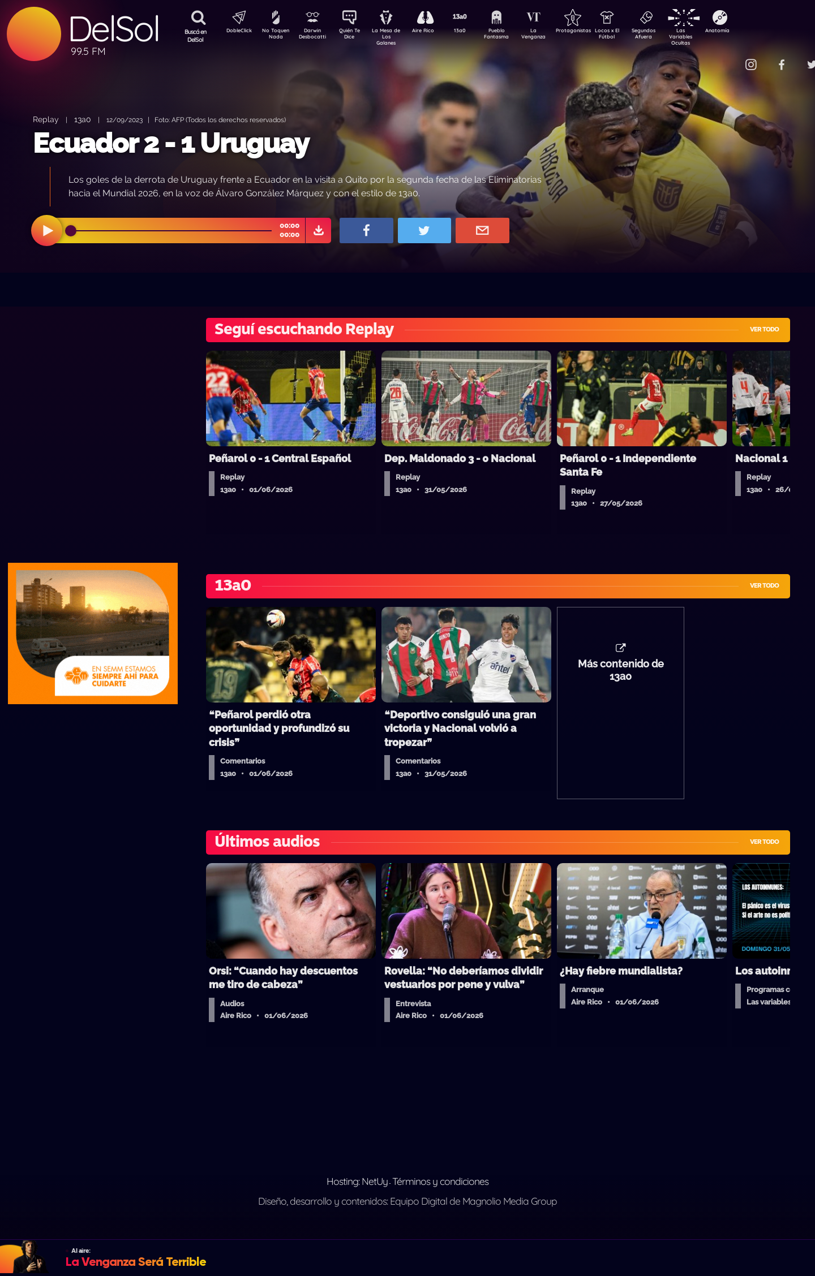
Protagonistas (591, 32)
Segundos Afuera (670, 36)
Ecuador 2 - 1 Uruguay (171, 143)
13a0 (472, 32)
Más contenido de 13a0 (621, 676)
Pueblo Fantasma (512, 36)
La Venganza (552, 36)
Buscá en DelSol (196, 36)
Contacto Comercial (728, 58)
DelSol (113, 28)
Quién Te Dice (354, 36)
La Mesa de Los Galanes (394, 36)
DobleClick (235, 32)
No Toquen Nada (274, 36)
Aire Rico (433, 32)
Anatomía (750, 32)
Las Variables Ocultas (710, 36)
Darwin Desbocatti (314, 36)
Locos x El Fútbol (631, 36)
